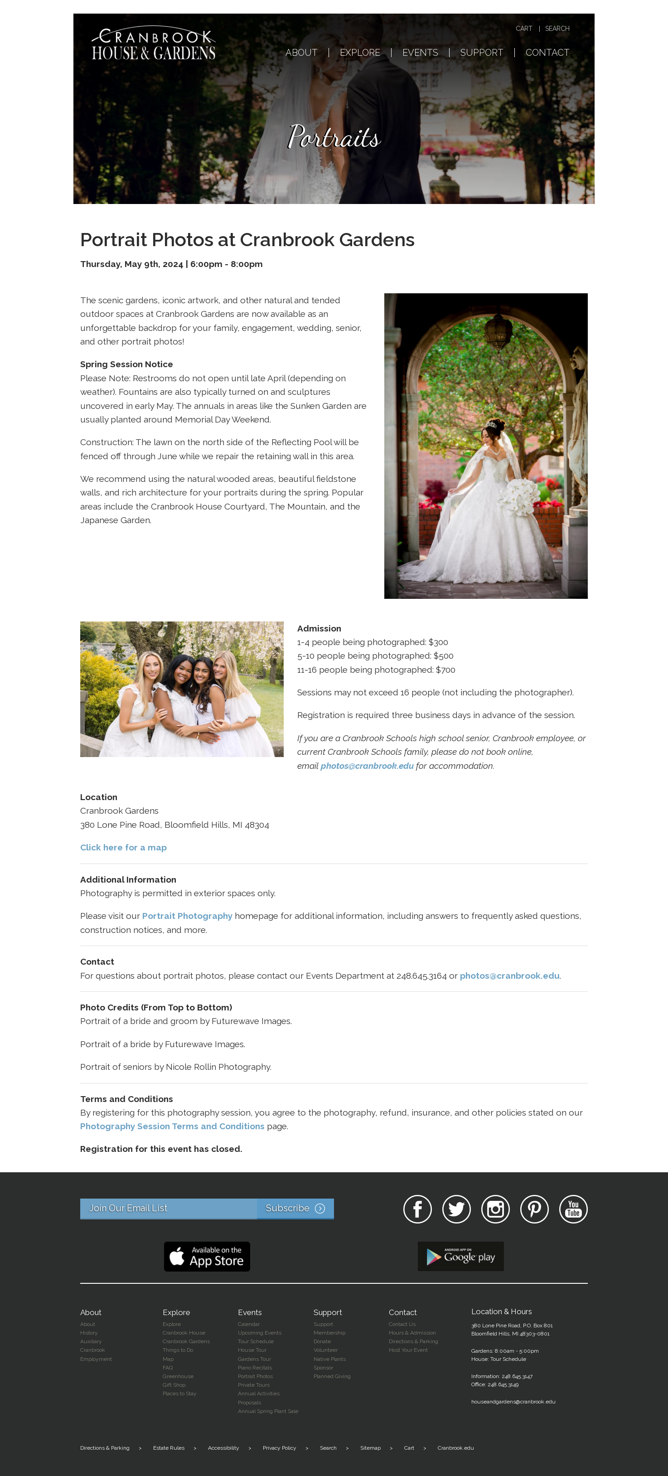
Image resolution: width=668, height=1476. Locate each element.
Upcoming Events (259, 1333)
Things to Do (178, 1350)
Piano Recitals (255, 1367)
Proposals (249, 1402)
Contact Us (402, 1324)
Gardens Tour (254, 1359)
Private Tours (254, 1385)
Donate (322, 1341)
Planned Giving (332, 1376)
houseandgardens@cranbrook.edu (513, 1401)
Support (481, 53)
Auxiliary (91, 1341)
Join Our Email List (211, 1209)
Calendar (249, 1324)
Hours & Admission (412, 1333)
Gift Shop (174, 1385)
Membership (329, 1333)
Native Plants (330, 1359)
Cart (524, 29)
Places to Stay (180, 1393)
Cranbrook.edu (456, 1448)
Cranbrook (92, 1350)
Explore (360, 53)
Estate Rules (168, 1448)
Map (168, 1359)
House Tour (252, 1350)
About (302, 53)
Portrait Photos (255, 1376)
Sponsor (323, 1367)
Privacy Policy (279, 1448)
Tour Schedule (256, 1341)
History (89, 1333)
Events (420, 53)
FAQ (168, 1367)
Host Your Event (408, 1350)
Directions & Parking (413, 1341)
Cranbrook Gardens (186, 1341)
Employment (96, 1359)
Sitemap (370, 1448)
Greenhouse (178, 1376)
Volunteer (326, 1350)
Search (557, 29)
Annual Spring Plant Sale (268, 1411)
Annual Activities (259, 1393)
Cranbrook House (184, 1333)
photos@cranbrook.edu (367, 766)
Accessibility (223, 1448)
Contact (548, 53)
